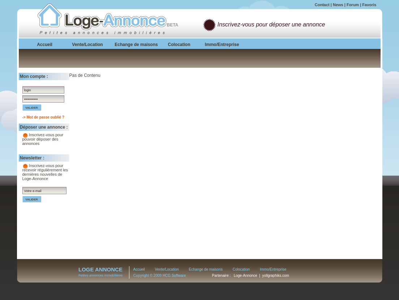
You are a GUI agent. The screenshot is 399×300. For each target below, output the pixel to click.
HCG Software (174, 276)
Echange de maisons (206, 269)
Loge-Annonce (245, 276)
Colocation (241, 269)
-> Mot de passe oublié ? (43, 117)
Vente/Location (167, 269)
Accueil (139, 269)
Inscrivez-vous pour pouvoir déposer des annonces (43, 139)
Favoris (369, 5)
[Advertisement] (326, 118)
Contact (322, 5)
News (338, 5)
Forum (353, 5)
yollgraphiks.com (275, 276)
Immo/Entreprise (273, 269)
